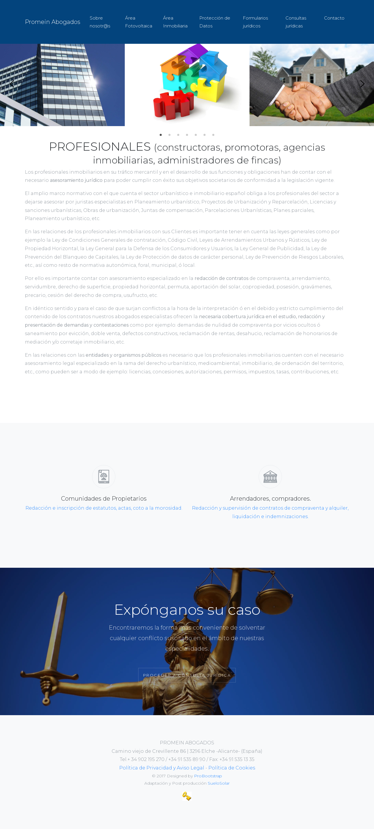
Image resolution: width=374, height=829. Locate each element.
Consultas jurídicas (295, 22)
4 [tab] (187, 135)
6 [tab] (204, 135)
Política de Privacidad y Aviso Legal (161, 768)
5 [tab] (196, 135)
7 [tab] (213, 135)
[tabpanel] (62, 84)
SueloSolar (219, 783)
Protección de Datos (214, 22)
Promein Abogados (52, 21)
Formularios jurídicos (255, 22)
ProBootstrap (208, 776)
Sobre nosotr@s (100, 22)
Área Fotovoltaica (138, 22)
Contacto (334, 18)
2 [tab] (169, 135)
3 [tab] (178, 135)
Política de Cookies (231, 768)
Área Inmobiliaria (175, 22)
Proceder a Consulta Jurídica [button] (187, 675)
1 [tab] (161, 135)
